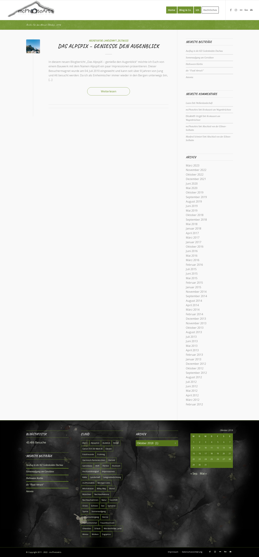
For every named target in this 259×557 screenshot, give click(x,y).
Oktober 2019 (194, 192)
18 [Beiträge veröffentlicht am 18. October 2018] (212, 453)
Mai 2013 (191, 346)
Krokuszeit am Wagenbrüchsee (217, 109)
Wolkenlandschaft (204, 103)
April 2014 (192, 305)
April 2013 (192, 350)
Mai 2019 (191, 210)
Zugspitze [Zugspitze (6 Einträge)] (106, 534)
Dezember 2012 (196, 364)
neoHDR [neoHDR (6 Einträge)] (113, 500)
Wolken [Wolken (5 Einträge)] (95, 534)
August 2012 (194, 377)
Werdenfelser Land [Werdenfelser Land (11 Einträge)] (112, 528)
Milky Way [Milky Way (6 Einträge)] (101, 488)
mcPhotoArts (192, 109)
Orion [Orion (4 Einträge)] (85, 505)
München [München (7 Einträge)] (86, 494)
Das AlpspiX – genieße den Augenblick (108, 46)
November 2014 (196, 292)
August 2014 (194, 301)
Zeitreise (122, 40)
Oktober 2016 (194, 246)
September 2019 (196, 197)
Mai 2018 (191, 224)
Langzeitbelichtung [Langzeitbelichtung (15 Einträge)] (112, 477)
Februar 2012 (194, 404)
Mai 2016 (191, 255)
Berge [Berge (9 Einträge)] (116, 443)
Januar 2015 (193, 287)
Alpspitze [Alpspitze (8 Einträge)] (95, 443)
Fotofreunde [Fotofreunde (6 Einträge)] (88, 454)
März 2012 (192, 400)
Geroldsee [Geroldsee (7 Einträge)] (87, 465)
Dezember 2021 (196, 179)
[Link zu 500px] (246, 9)
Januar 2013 (193, 359)
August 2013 (194, 332)
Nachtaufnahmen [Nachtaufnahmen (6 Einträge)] (90, 500)
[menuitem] (171, 10)
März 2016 (192, 260)
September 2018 (196, 219)
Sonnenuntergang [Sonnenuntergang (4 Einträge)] (90, 517)
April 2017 (192, 233)
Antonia (189, 77)
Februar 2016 (194, 265)
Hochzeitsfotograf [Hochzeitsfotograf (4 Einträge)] (90, 471)
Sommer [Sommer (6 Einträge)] (112, 505)
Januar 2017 (193, 242)
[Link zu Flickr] (241, 9)
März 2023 (192, 165)
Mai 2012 (191, 391)
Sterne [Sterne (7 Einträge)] (105, 517)
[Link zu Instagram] (235, 9)
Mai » (203, 473)
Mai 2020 (191, 188)
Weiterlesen (108, 91)
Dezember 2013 (196, 319)
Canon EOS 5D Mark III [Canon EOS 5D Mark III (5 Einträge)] (92, 448)
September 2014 (196, 296)
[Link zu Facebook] (230, 9)
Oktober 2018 (194, 215)
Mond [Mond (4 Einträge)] (112, 488)
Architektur (96, 40)
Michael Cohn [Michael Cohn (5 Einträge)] (104, 483)
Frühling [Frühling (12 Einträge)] (101, 454)
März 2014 (192, 309)
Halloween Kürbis (194, 64)
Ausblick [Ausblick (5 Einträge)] (106, 443)
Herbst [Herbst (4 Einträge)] (106, 465)
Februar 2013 (194, 355)
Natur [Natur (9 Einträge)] (104, 500)
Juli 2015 (191, 269)
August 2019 (194, 201)
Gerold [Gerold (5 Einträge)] (111, 460)
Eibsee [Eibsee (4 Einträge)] (109, 448)
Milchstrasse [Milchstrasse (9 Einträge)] (88, 488)
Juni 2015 (192, 273)
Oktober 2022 (194, 174)
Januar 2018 (193, 228)
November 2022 (196, 170)
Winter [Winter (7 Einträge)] (85, 534)
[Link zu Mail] (251, 9)
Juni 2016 (192, 251)
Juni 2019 (192, 206)
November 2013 (196, 323)
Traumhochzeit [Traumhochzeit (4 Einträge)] (107, 522)
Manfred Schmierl (194, 136)
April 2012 (192, 395)
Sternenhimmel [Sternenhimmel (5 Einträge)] (89, 522)
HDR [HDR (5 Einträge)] (97, 465)
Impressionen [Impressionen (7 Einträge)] (108, 471)
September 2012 (196, 373)
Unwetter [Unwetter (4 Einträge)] (86, 528)
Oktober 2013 (194, 328)
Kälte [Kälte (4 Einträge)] (84, 477)
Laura (188, 103)
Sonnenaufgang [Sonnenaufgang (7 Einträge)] (98, 511)
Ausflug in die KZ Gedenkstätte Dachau (204, 51)
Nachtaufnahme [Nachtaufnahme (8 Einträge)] (101, 494)
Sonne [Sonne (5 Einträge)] (85, 511)
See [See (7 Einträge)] (102, 505)
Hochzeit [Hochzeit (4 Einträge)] (116, 465)
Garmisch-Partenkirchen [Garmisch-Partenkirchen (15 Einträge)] (93, 460)
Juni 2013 (192, 341)
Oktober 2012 (194, 368)
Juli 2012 (191, 382)
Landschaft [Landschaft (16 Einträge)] (95, 477)
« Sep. (194, 473)
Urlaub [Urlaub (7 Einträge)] (97, 528)
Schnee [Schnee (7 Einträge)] (94, 505)
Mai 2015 (191, 278)
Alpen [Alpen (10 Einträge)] (85, 443)
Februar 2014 (194, 314)
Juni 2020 (192, 183)
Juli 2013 (191, 337)
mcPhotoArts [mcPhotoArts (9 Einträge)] (88, 483)
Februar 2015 (194, 282)
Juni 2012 (192, 386)
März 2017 (192, 237)
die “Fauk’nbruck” (195, 70)
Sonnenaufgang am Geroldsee (200, 57)
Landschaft (110, 40)
